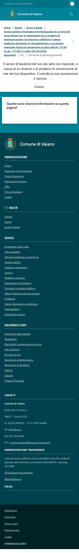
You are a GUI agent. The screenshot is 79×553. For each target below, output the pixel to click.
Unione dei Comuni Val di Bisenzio (18, 3)
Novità (18, 28)
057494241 (15, 429)
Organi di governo (14, 176)
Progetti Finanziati (14, 381)
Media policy (11, 510)
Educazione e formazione (18, 283)
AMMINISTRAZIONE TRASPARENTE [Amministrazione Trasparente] (25, 449)
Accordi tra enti (13, 355)
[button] (71, 14)
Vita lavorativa (12, 252)
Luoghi (8, 197)
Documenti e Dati (15, 325)
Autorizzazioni (12, 309)
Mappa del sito (12, 530)
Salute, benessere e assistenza (21, 304)
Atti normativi (12, 349)
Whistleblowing (13, 479)
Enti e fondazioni (14, 192)
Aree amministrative (15, 181)
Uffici (7, 187)
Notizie (8, 217)
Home (7, 28)
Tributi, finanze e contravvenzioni (22, 293)
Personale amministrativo (18, 171)
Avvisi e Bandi (34, 28)
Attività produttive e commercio (22, 257)
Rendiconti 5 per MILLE (17, 365)
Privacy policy (11, 524)
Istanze (8, 370)
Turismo (9, 273)
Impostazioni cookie (15, 543)
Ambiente (10, 299)
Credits (8, 537)
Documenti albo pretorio (17, 334)
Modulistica (11, 339)
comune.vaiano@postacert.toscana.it (30, 442)
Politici (8, 166)
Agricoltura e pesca (15, 314)
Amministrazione (16, 156)
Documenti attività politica (19, 360)
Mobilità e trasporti (15, 278)
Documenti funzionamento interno (23, 344)
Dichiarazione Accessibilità (19, 473)
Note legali (10, 517)
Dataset (9, 375)
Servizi (9, 237)
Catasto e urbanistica (16, 267)
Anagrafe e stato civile (17, 247)
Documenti (10, 55)
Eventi (8, 222)
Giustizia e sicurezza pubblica (20, 288)
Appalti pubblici (13, 262)
